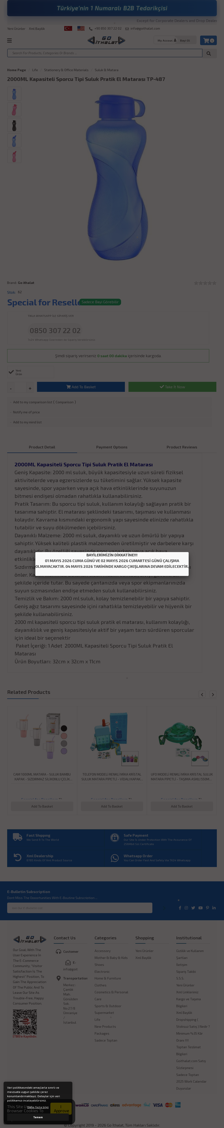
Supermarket (104, 1013)
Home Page (16, 70)
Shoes (99, 965)
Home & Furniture (108, 978)
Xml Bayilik (37, 29)
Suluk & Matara (106, 70)
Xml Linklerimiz (187, 992)
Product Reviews (182, 447)
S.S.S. (180, 978)
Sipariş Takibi (186, 971)
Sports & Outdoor (108, 1006)
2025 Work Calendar (191, 1081)
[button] (213, 694)
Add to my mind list (27, 422)
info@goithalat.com (142, 28)
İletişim (181, 965)
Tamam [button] (38, 1117)
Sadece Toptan (106, 1040)
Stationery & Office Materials (66, 70)
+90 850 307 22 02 (105, 28)
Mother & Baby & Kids (111, 958)
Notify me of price (26, 412)
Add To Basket (81, 386)
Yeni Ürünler (16, 29)
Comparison (65, 402)
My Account (166, 40)
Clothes (101, 985)
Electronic (102, 971)
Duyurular (183, 1088)
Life (35, 70)
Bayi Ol (185, 40)
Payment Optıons (112, 447)
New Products (105, 1026)
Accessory (103, 951)
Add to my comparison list (32, 402)
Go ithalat (26, 283)
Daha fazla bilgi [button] (38, 1107)
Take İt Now (172, 386)
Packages (102, 1033)
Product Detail (42, 447)
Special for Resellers (48, 302)
